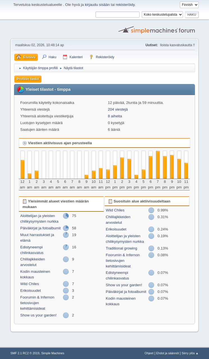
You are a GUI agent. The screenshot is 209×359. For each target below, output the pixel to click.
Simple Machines (52, 353)
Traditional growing (121, 248)
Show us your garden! (38, 315)
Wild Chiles (29, 284)
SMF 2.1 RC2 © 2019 (24, 353)
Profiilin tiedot (28, 79)
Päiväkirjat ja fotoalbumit (40, 228)
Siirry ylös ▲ (190, 353)
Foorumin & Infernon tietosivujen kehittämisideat (37, 303)
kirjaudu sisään (97, 5)
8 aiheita (115, 116)
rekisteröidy (125, 5)
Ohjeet (149, 353)
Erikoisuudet (30, 290)
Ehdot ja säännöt (167, 353)
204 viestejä (118, 109)
